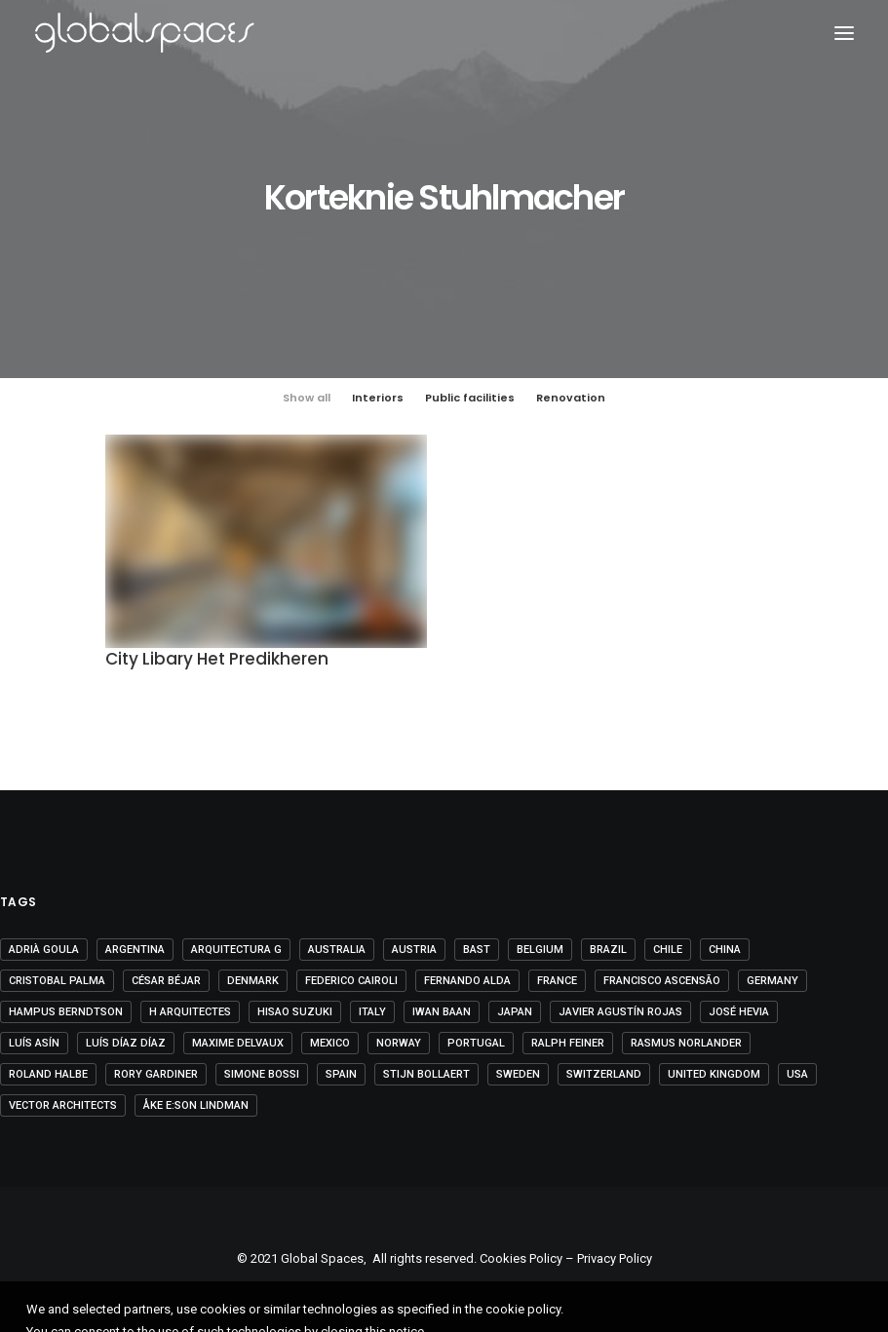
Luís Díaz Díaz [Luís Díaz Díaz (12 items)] (126, 1043)
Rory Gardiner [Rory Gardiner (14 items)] (156, 1074)
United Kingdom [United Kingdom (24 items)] (714, 1074)
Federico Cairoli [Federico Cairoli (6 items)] (351, 980)
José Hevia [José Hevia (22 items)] (739, 1012)
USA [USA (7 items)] (797, 1074)
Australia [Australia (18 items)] (337, 949)
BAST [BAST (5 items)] (476, 949)
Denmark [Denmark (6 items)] (253, 980)
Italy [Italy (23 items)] (372, 1012)
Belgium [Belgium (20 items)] (540, 949)
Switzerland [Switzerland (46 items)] (603, 1074)
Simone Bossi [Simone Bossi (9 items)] (261, 1074)
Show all (306, 397)
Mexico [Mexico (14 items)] (330, 1043)
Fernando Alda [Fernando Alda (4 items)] (467, 980)
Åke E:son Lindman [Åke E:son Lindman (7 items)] (196, 1105)
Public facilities (470, 397)
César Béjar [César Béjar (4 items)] (166, 980)
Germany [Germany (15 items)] (772, 980)
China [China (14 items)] (725, 949)
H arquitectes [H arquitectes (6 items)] (190, 1012)
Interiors (378, 397)
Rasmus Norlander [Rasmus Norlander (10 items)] (686, 1043)
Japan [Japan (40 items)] (514, 1012)
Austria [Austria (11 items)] (414, 949)
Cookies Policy (521, 1258)
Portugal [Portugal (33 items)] (476, 1043)
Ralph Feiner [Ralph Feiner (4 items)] (567, 1043)
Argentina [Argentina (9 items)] (135, 949)
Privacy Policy (614, 1258)
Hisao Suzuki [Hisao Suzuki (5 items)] (294, 1012)
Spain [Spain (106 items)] (341, 1074)
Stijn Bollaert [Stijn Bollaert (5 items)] (426, 1074)
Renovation (570, 397)
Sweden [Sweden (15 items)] (518, 1074)
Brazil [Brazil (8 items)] (608, 949)
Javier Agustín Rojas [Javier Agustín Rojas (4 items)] (620, 1012)
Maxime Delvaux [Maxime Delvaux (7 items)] (238, 1043)
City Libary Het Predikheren (216, 660)
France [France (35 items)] (557, 980)
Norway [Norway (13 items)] (398, 1043)
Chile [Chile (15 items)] (667, 949)
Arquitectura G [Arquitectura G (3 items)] (236, 949)
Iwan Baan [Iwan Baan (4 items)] (441, 1012)
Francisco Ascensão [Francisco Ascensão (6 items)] (661, 980)
